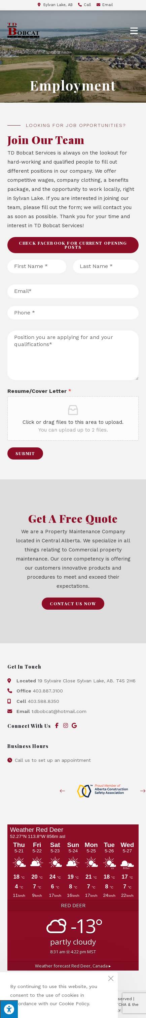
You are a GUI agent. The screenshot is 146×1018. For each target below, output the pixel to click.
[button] (73, 245)
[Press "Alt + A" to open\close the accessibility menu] (9, 1009)
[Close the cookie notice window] (111, 979)
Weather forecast (73, 966)
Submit (25, 453)
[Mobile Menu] (134, 30)
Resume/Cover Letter (39, 391)
